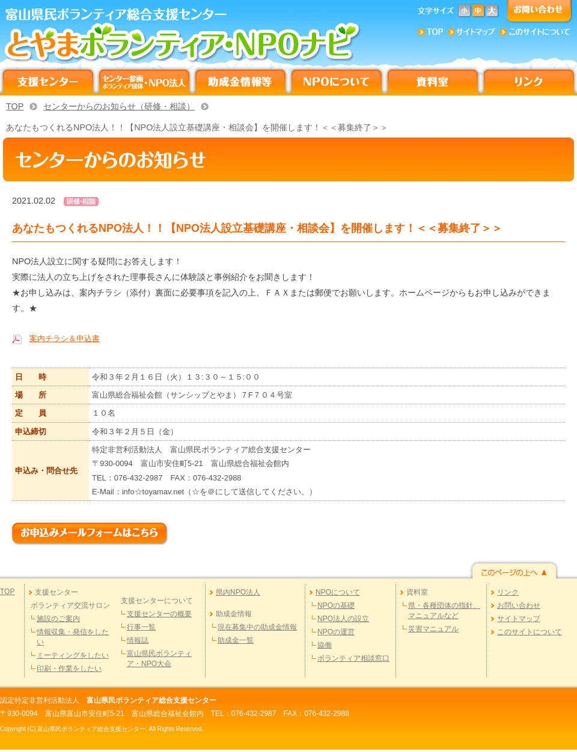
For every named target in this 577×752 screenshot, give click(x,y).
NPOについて (338, 592)
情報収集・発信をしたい (73, 637)
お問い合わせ (518, 605)
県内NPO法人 (238, 592)
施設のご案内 (58, 618)
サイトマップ (518, 618)
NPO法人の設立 (343, 618)
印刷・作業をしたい (69, 668)
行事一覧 (141, 627)
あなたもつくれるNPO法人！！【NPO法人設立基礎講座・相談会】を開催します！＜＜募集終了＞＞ (197, 127)
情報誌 (137, 640)
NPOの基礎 (336, 605)
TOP (14, 106)
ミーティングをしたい (73, 655)
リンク (508, 592)
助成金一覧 (236, 640)
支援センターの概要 (159, 614)
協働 (324, 645)
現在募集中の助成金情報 (257, 627)
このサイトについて (529, 632)
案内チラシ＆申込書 (64, 338)
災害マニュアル (433, 629)
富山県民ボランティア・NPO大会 (159, 658)
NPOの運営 (336, 632)
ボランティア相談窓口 (353, 658)
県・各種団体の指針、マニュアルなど (444, 610)
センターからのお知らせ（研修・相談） (119, 106)
